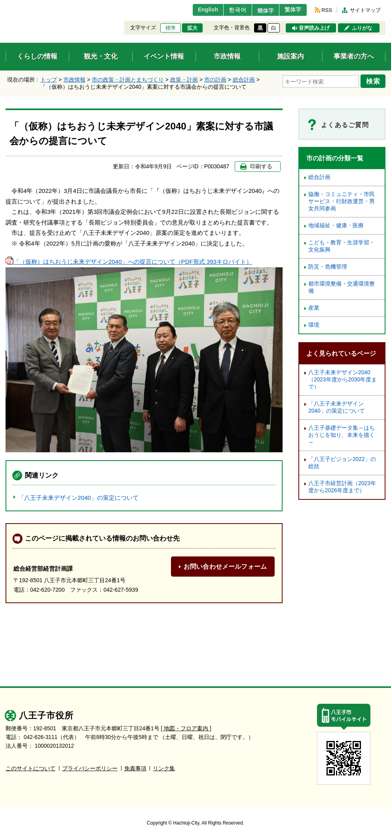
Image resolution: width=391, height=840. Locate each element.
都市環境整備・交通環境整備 (341, 287)
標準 (170, 28)
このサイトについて (30, 768)
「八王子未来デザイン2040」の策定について (78, 497)
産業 (313, 308)
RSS (327, 10)
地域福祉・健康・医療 (336, 226)
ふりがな (362, 28)
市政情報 (74, 79)
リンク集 (164, 768)
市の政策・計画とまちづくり (128, 79)
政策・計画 (184, 79)
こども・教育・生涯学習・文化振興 (341, 246)
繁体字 (291, 10)
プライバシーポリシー (90, 768)
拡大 (192, 28)
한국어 (228, 10)
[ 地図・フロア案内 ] (186, 728)
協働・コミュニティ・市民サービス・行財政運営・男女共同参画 (341, 201)
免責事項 (135, 768)
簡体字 (260, 11)
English (197, 10)
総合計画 (244, 79)
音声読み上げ (314, 28)
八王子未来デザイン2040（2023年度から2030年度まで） (342, 380)
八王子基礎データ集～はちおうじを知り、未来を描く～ (341, 435)
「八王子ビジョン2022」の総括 (342, 462)
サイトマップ (365, 10)
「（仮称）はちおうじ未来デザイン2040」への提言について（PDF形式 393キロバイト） (129, 261)
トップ (48, 79)
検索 (374, 80)
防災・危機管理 (327, 267)
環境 (313, 325)
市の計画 (215, 79)
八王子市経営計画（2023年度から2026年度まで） (342, 486)
